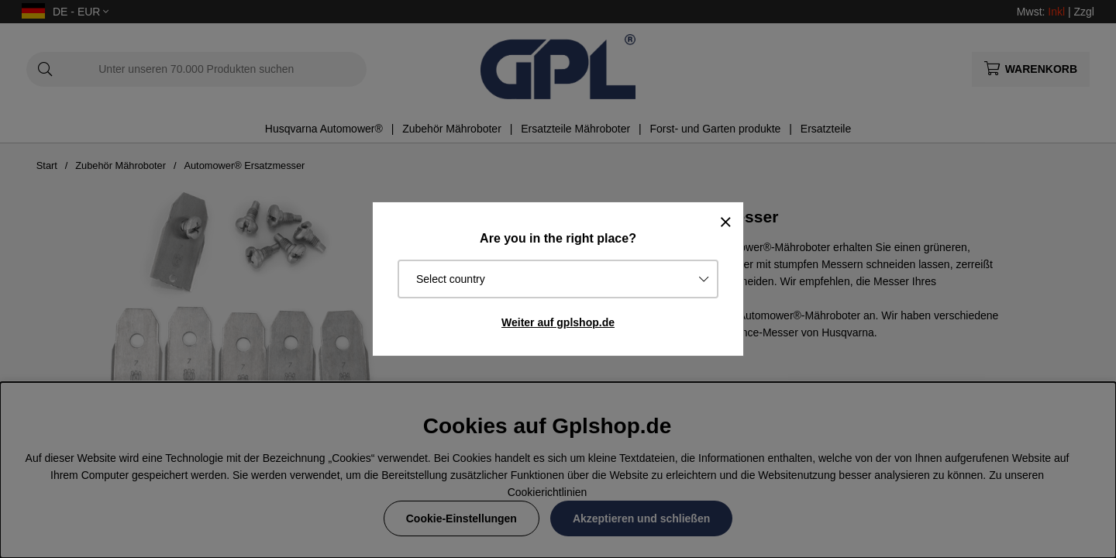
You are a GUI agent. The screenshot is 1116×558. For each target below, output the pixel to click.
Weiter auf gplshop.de (558, 322)
